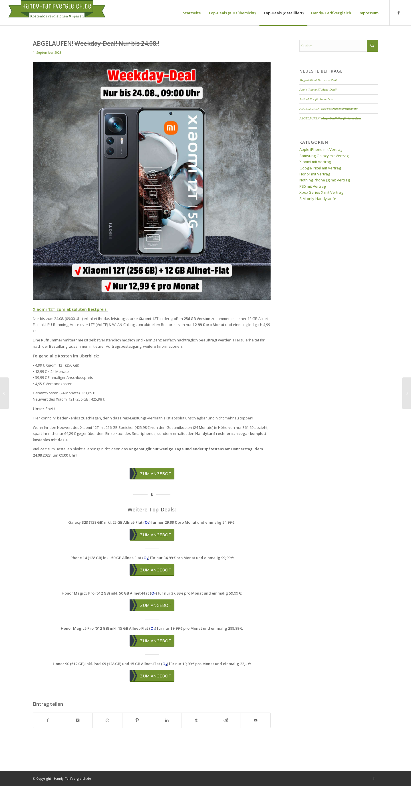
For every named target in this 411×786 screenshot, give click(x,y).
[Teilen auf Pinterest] (137, 720)
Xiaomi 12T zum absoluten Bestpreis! (70, 309)
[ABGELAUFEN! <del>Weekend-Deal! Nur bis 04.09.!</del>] (406, 393)
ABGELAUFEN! (328, 108)
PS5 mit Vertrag (312, 186)
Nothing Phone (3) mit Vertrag (324, 180)
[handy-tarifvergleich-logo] (56, 12)
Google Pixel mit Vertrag (320, 168)
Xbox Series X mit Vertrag (321, 192)
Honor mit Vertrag (314, 174)
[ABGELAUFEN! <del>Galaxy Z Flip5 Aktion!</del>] (4, 393)
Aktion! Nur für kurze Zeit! (316, 99)
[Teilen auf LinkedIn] (167, 720)
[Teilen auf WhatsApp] (107, 720)
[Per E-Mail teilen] (255, 720)
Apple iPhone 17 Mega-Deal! (318, 89)
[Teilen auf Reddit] (226, 720)
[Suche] (338, 46)
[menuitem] (192, 12)
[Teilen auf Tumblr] (196, 720)
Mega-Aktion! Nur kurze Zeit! (318, 80)
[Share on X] (77, 720)
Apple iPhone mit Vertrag (320, 149)
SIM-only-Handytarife (317, 198)
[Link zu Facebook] (398, 12)
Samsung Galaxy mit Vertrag (323, 155)
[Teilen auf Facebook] (48, 720)
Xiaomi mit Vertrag (315, 161)
